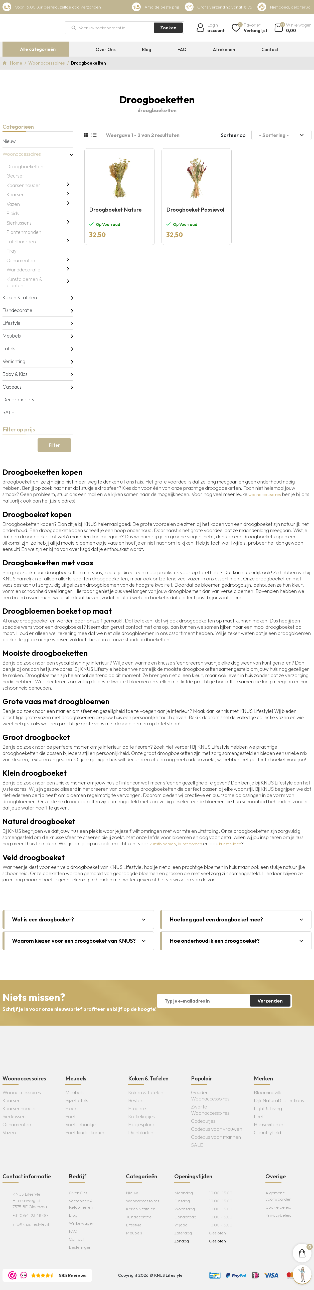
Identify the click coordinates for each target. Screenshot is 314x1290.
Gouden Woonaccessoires (210, 1095)
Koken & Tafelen (145, 1092)
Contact (270, 49)
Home (16, 63)
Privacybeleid (278, 1215)
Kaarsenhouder (24, 185)
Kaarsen (16, 194)
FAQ (182, 49)
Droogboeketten (25, 166)
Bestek (135, 1100)
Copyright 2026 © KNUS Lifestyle (150, 1275)
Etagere (137, 1108)
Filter (54, 445)
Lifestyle (12, 323)
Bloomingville (268, 1092)
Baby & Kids (15, 374)
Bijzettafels (76, 1100)
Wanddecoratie (23, 269)
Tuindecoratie (17, 310)
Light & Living (268, 1108)
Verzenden (270, 1001)
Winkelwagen (81, 1223)
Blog (146, 49)
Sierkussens (19, 223)
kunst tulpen (230, 843)
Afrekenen (224, 49)
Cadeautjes (203, 1121)
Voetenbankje (80, 1124)
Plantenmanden (24, 232)
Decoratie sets (18, 399)
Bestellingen (80, 1247)
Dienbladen (140, 1132)
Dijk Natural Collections (279, 1100)
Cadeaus (12, 387)
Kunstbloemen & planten (24, 282)
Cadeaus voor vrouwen (216, 1129)
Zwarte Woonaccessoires (210, 1109)
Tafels (9, 348)
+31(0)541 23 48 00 (30, 1215)
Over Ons (106, 49)
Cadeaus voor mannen (216, 1137)
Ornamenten (21, 260)
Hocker (73, 1108)
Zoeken (168, 28)
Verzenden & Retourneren (81, 1204)
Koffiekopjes (141, 1116)
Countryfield (267, 1132)
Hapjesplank (141, 1124)
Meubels (12, 336)
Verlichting (14, 361)
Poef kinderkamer (85, 1132)
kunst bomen (190, 843)
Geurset (15, 176)
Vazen (13, 204)
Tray (12, 251)
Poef (70, 1116)
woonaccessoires (264, 494)
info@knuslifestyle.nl (31, 1224)
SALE (9, 412)
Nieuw (9, 141)
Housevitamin (268, 1124)
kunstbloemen (163, 843)
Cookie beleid (278, 1207)
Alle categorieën (38, 49)
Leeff (259, 1116)
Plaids (13, 213)
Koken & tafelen (20, 297)
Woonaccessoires (47, 63)
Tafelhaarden (21, 241)
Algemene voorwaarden (278, 1196)
